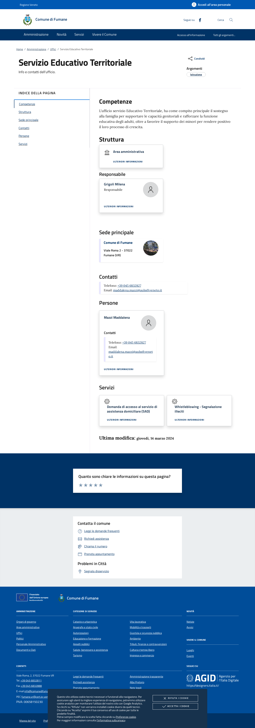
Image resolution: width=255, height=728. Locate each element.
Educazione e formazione (87, 638)
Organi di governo (26, 622)
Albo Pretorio (137, 682)
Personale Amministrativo (31, 644)
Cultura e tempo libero (142, 650)
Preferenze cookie (126, 717)
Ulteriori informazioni (128, 161)
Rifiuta (175, 698)
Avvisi (190, 627)
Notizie (190, 622)
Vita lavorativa (138, 622)
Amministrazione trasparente (146, 676)
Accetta (175, 706)
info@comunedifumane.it (38, 691)
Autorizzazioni (81, 633)
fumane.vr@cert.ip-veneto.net (38, 697)
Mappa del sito (27, 721)
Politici (20, 638)
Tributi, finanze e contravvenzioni (148, 644)
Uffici (53, 49)
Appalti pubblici (81, 644)
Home (19, 49)
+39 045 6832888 (31, 686)
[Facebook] (198, 19)
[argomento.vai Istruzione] (196, 74)
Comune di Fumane (118, 242)
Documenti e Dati (26, 650)
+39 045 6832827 (129, 285)
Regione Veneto (29, 5)
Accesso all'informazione (191, 35)
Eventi (190, 656)
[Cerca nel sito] (231, 20)
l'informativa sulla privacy (111, 720)
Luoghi (190, 650)
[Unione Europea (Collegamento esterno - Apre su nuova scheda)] (33, 598)
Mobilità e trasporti (140, 627)
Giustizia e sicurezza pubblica (146, 633)
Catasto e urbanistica (85, 622)
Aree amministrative (27, 627)
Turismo (77, 655)
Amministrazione (36, 49)
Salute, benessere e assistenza (90, 650)
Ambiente (135, 638)
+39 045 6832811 (31, 680)
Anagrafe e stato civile (85, 627)
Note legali (135, 688)
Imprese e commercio (142, 655)
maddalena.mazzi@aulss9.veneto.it (137, 290)
